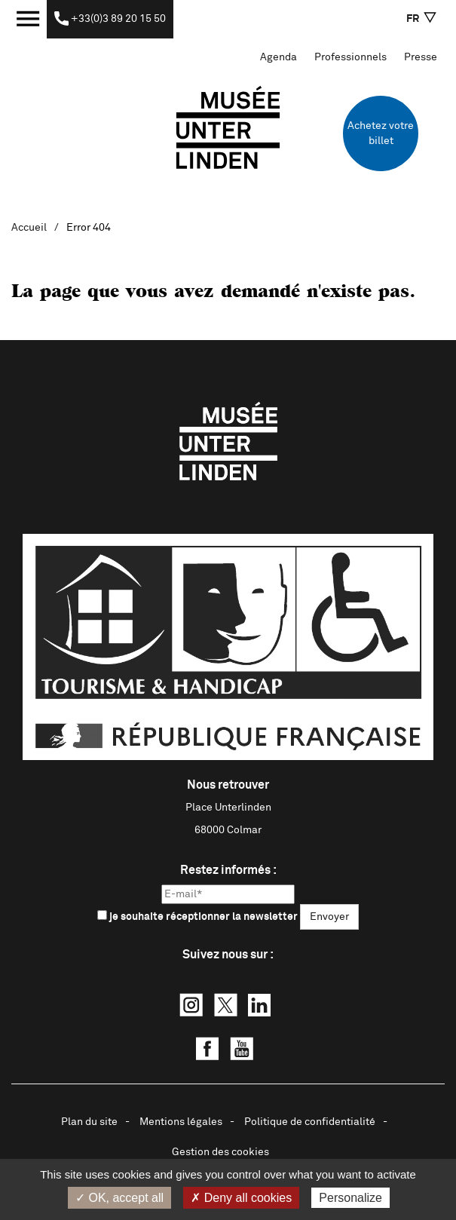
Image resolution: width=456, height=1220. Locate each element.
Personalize (350, 1197)
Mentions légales (180, 1122)
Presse (420, 57)
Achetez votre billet (380, 133)
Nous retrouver (228, 785)
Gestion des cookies (220, 1152)
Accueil (29, 227)
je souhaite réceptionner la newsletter (197, 916)
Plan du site (89, 1122)
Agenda (278, 57)
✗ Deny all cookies (241, 1197)
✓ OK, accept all (119, 1197)
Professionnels (350, 57)
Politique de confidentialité (309, 1122)
